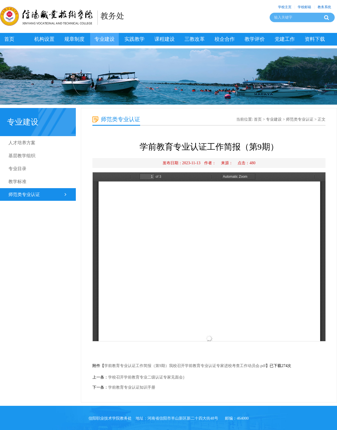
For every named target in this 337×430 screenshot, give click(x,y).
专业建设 (104, 39)
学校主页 (285, 7)
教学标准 (17, 181)
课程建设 (164, 39)
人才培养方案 (21, 142)
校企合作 (225, 39)
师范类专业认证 (24, 194)
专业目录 (17, 168)
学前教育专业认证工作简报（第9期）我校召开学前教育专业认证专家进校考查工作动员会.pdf (185, 366)
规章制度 (74, 39)
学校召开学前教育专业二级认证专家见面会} (146, 377)
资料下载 (315, 39)
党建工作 (285, 39)
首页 (9, 39)
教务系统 (324, 7)
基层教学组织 (21, 155)
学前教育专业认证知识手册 (131, 387)
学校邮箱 (304, 7)
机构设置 (44, 39)
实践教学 (134, 39)
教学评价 (255, 39)
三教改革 (195, 39)
